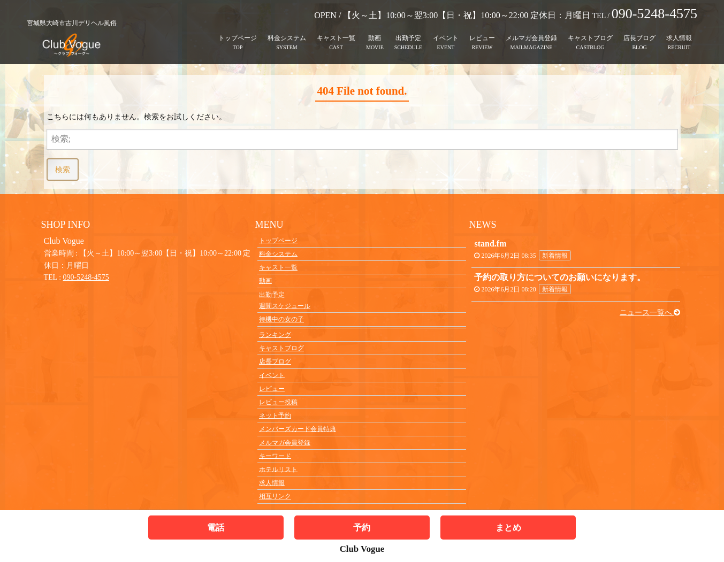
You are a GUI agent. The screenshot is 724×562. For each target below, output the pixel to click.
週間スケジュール (284, 306)
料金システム (287, 35)
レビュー (482, 35)
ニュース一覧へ (650, 313)
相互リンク (275, 496)
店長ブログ (639, 35)
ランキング (275, 334)
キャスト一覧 (336, 35)
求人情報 (679, 35)
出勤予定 (408, 35)
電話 (215, 527)
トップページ (237, 35)
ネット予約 (275, 415)
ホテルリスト (278, 469)
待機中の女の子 (281, 319)
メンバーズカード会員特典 (297, 429)
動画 (374, 35)
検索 (62, 169)
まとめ (508, 527)
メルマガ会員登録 (531, 35)
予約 (361, 527)
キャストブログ (590, 35)
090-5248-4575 (86, 277)
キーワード (275, 455)
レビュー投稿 (278, 402)
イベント (446, 35)
